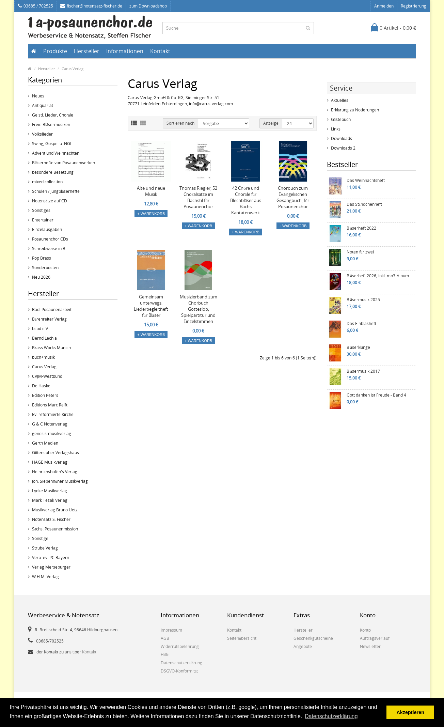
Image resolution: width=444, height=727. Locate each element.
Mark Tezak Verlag (49, 500)
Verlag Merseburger (51, 567)
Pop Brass (41, 258)
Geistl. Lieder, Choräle (52, 115)
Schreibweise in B (48, 248)
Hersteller (86, 51)
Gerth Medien (45, 443)
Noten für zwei (360, 252)
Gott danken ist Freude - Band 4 (376, 395)
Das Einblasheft (361, 323)
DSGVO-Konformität (179, 671)
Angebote (303, 646)
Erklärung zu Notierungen (355, 110)
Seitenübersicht (241, 638)
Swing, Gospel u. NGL (52, 143)
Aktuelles (339, 100)
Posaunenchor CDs (50, 239)
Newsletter (370, 646)
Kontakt (160, 51)
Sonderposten (45, 267)
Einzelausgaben (47, 229)
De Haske (41, 386)
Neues (38, 96)
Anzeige (271, 123)
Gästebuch (341, 119)
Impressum (171, 630)
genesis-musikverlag (51, 433)
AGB (165, 638)
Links (335, 129)
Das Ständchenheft (364, 204)
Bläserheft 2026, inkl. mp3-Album (378, 276)
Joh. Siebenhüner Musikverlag (60, 481)
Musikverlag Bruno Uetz (55, 510)
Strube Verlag (45, 548)
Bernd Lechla (44, 338)
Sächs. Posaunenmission (55, 529)
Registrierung (413, 6)
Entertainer (42, 220)
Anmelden (384, 6)
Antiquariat (42, 105)
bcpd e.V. (40, 328)
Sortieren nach (180, 123)
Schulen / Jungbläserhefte (56, 191)
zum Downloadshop (148, 6)
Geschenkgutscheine (313, 638)
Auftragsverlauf (375, 638)
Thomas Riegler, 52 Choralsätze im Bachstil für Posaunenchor (198, 197)
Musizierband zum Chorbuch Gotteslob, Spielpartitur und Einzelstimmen (198, 309)
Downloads (341, 138)
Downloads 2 (343, 148)
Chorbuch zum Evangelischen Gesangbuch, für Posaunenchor (292, 197)
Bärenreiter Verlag (49, 319)
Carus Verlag (72, 68)
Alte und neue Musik (151, 191)
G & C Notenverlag (49, 424)
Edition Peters (45, 395)
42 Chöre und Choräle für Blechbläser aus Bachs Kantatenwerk (245, 200)
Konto (365, 630)
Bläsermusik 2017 (363, 371)
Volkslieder (42, 134)
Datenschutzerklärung (181, 663)
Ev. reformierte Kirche (53, 414)
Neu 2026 (41, 277)
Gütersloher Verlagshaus (55, 452)
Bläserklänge (358, 347)
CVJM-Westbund (47, 376)
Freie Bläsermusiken (51, 124)
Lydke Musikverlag (49, 491)
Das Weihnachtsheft (366, 180)
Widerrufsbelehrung (180, 646)
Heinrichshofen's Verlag (54, 472)
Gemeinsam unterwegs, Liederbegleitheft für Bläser (151, 306)
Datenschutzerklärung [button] (331, 716)
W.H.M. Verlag (45, 576)
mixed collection (47, 182)
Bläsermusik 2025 (363, 300)
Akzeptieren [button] (410, 712)
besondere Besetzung (53, 172)
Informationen (124, 51)
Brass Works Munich (51, 348)
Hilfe (165, 655)
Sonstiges (41, 210)
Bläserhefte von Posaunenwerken (63, 163)
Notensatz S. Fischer (51, 519)
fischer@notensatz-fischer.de (91, 6)
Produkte (55, 51)
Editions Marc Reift (49, 405)
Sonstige (40, 538)
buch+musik (43, 357)
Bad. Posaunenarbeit (52, 309)
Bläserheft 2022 (361, 228)
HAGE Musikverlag (49, 462)
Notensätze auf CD (49, 201)
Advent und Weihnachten (55, 153)
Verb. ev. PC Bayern (50, 557)
